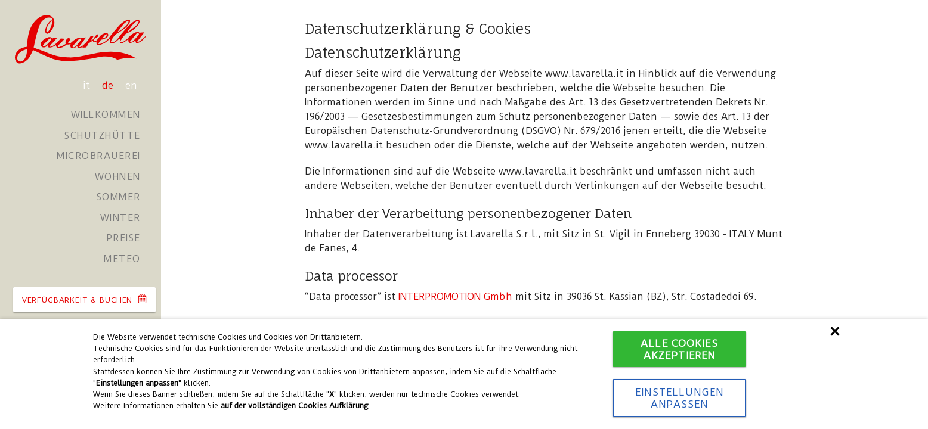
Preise (123, 238)
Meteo (122, 259)
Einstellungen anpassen (679, 398)
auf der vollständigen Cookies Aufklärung (294, 405)
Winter (120, 217)
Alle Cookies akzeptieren (679, 349)
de (109, 85)
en (131, 85)
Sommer (119, 197)
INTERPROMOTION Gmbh (455, 296)
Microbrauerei (99, 155)
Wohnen (118, 176)
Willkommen (106, 114)
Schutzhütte (102, 135)
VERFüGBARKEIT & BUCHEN (84, 299)
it (88, 85)
